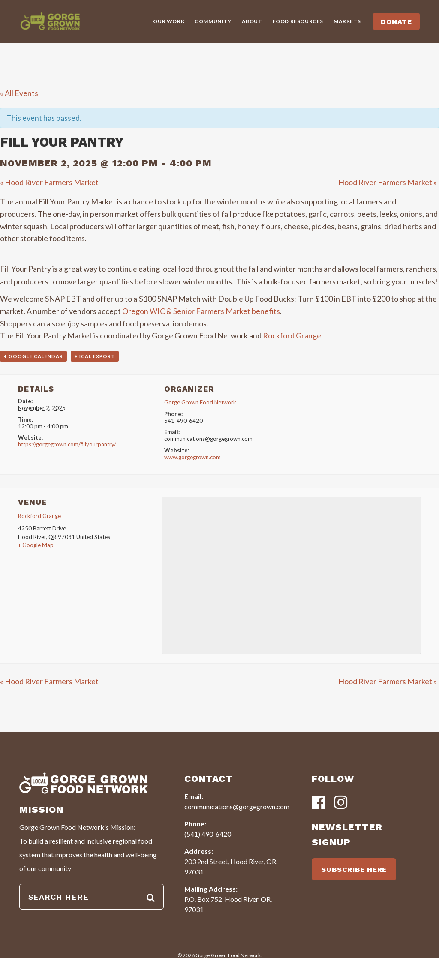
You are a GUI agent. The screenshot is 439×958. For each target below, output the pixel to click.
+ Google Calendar (33, 356)
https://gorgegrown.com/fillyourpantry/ (67, 444)
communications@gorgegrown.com (236, 806)
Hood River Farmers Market (49, 182)
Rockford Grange (292, 335)
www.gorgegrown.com (192, 457)
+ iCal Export (95, 356)
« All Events (19, 93)
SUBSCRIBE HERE (354, 869)
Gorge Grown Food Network (200, 402)
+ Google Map (36, 545)
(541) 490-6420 (207, 834)
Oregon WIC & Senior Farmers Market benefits (201, 311)
